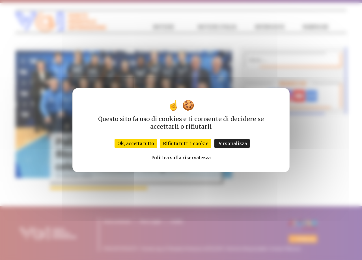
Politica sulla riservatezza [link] (181, 157)
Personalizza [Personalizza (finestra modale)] (232, 143)
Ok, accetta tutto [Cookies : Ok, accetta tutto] (135, 143)
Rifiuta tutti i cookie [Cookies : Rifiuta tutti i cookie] (185, 143)
